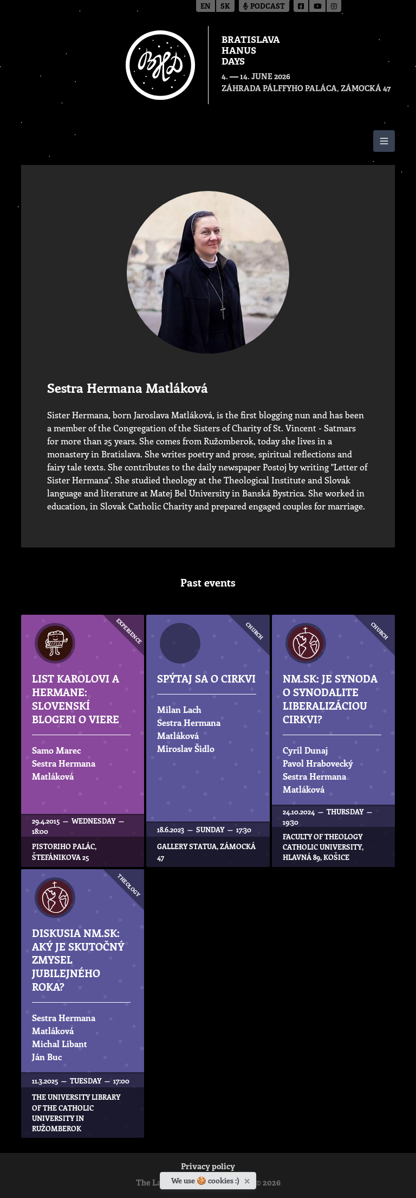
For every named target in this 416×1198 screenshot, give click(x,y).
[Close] (248, 1179)
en (205, 6)
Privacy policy (208, 1167)
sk (225, 6)
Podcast (264, 6)
